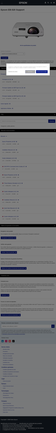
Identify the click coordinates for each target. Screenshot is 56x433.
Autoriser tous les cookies (42, 71)
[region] (28, 69)
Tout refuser (30, 71)
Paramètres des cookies (13, 71)
